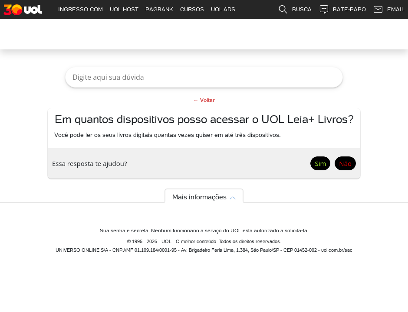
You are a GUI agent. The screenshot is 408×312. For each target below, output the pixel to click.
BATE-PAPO (342, 9)
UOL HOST (124, 9)
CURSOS (192, 9)
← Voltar (204, 100)
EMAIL (389, 9)
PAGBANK (159, 9)
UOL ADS (223, 9)
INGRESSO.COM (80, 9)
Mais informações (199, 196)
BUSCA (295, 9)
